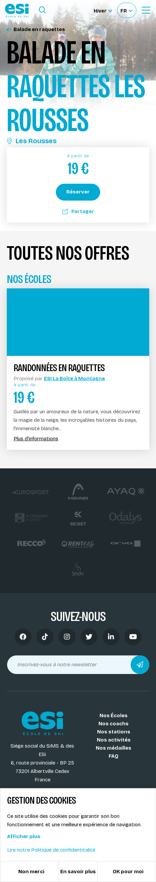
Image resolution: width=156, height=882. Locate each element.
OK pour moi (128, 871)
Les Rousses (32, 141)
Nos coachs (113, 724)
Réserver (78, 192)
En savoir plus (78, 871)
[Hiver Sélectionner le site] (102, 10)
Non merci (31, 871)
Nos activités (114, 740)
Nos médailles (113, 748)
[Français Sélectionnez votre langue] (126, 10)
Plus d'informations (36, 438)
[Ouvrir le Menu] (146, 10)
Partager (78, 211)
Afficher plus (23, 836)
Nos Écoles (113, 715)
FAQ (113, 756)
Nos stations (113, 732)
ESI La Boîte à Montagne (74, 378)
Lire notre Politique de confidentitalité (51, 850)
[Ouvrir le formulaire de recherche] (42, 10)
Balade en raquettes (36, 29)
